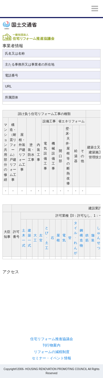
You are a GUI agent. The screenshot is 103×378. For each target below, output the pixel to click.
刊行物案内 (51, 345)
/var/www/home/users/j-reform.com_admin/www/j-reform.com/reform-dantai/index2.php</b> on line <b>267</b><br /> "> (51, 298)
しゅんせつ (98, 238)
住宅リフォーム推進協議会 (51, 339)
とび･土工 (46, 238)
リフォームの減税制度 (51, 352)
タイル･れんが (75, 238)
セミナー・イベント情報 (51, 358)
